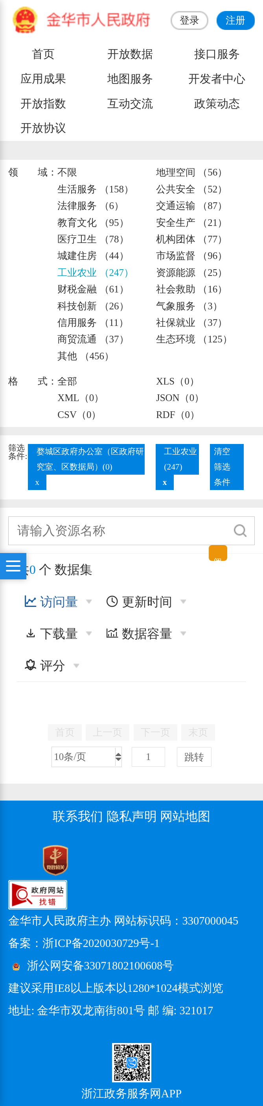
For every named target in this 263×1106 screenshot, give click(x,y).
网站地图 (185, 816)
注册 (235, 20)
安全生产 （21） (191, 222)
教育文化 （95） (93, 222)
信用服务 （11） (92, 322)
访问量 (51, 602)
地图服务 (130, 79)
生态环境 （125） (194, 339)
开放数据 (130, 54)
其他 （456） (85, 356)
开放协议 (43, 128)
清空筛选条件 (222, 467)
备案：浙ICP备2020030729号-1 (84, 943)
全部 (67, 381)
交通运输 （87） (191, 205)
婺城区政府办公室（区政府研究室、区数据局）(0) (90, 459)
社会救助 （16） (191, 289)
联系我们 (78, 816)
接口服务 (217, 54)
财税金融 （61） (93, 289)
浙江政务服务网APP (131, 1093)
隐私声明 (132, 816)
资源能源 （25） (191, 272)
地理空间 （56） (191, 172)
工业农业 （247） (95, 272)
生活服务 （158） (95, 189)
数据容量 (139, 634)
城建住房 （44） (93, 255)
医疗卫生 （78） (93, 239)
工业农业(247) (180, 459)
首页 (43, 54)
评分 (44, 665)
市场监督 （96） (191, 255)
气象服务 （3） (189, 306)
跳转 (194, 757)
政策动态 (217, 104)
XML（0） (80, 397)
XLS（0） (177, 381)
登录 (189, 20)
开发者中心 (216, 79)
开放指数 (43, 104)
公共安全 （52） (191, 189)
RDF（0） (178, 414)
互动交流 (130, 104)
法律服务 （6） (90, 205)
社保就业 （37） (191, 322)
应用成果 (43, 79)
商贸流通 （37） (93, 339)
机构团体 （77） (191, 239)
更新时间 (139, 602)
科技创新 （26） (93, 306)
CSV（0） (79, 414)
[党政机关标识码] (35, 859)
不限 (67, 172)
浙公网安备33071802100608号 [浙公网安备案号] (100, 966)
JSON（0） (180, 397)
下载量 (51, 634)
